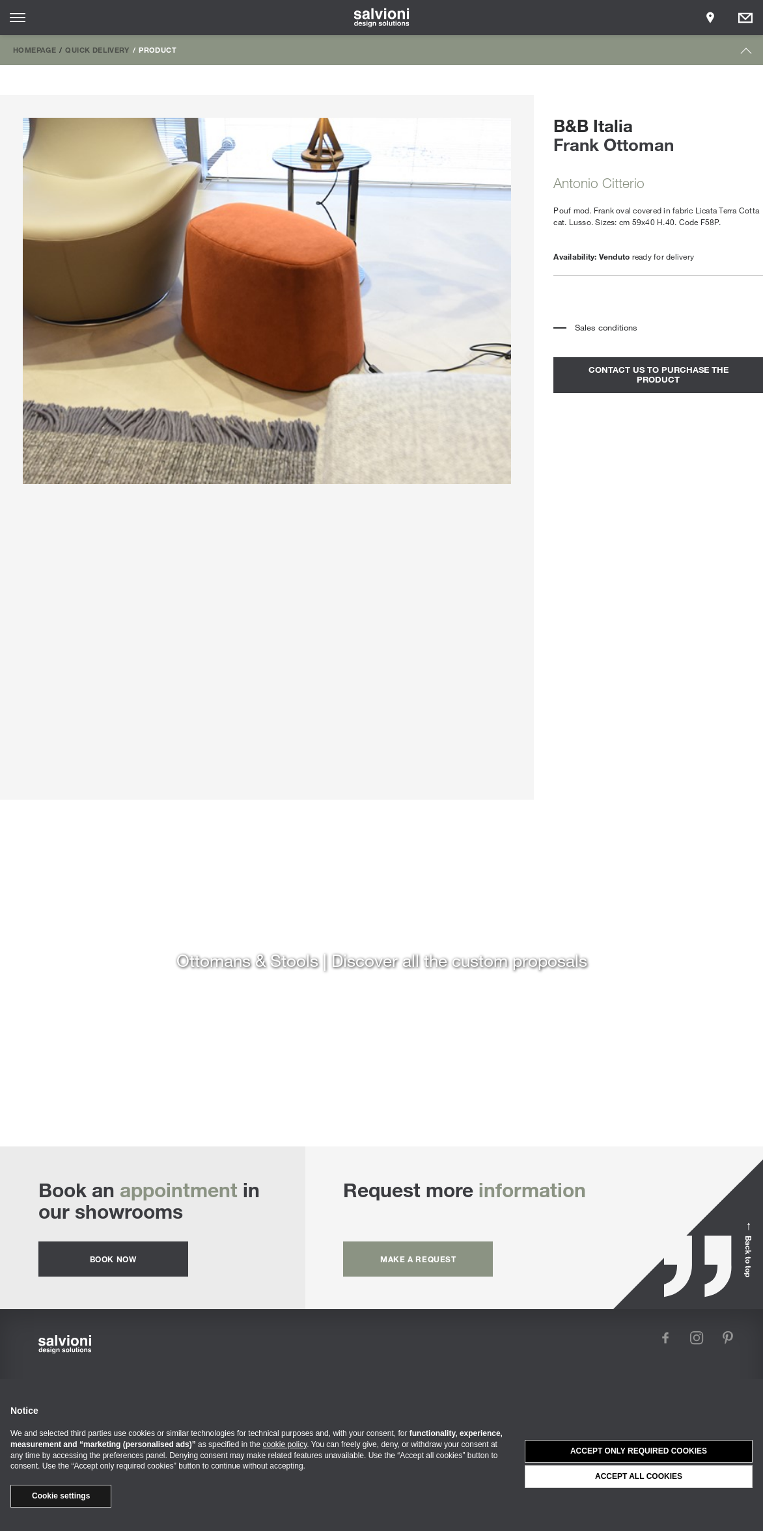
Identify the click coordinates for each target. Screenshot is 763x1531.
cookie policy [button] (285, 1444)
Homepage (34, 49)
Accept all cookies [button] (638, 1476)
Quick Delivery (97, 49)
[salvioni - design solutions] (381, 17)
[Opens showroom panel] (710, 17)
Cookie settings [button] (61, 1495)
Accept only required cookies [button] (638, 1451)
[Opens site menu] (17, 17)
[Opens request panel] (745, 17)
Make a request (418, 1259)
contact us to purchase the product (658, 374)
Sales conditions (606, 327)
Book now (113, 1259)
